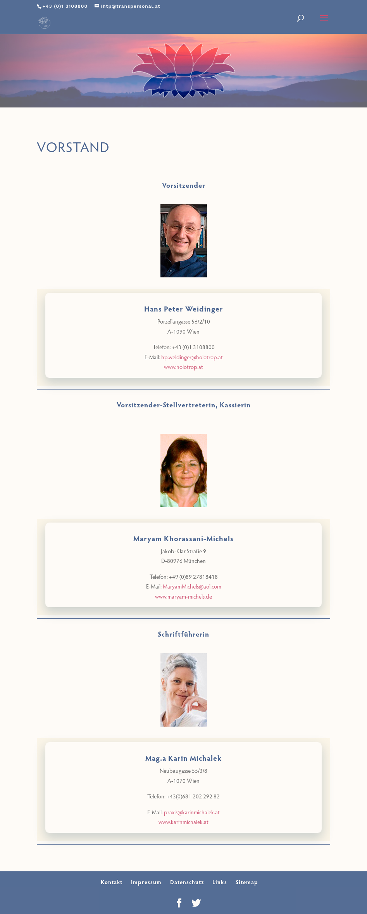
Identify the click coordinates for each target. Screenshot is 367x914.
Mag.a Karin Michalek (183, 758)
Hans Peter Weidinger (183, 308)
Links (219, 882)
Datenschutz (187, 882)
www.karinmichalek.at (183, 822)
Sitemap (247, 882)
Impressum (146, 882)
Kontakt (111, 882)
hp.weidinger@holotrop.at (192, 357)
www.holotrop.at (183, 366)
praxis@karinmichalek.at (192, 812)
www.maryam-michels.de (183, 596)
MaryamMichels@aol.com (192, 586)
